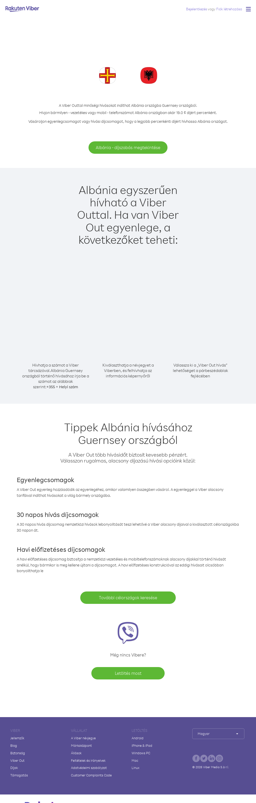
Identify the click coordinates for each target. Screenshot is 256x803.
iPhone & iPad (142, 745)
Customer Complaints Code (91, 775)
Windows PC (141, 753)
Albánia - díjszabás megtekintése (128, 147)
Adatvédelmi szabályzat (89, 768)
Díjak (14, 768)
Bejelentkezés (196, 9)
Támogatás (19, 775)
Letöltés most (128, 673)
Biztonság (17, 753)
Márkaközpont (81, 745)
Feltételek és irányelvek (88, 760)
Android (137, 738)
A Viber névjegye (83, 738)
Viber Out (17, 760)
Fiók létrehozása (229, 9)
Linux (135, 768)
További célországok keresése (128, 597)
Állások (76, 753)
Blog (13, 745)
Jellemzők (17, 738)
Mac (135, 760)
